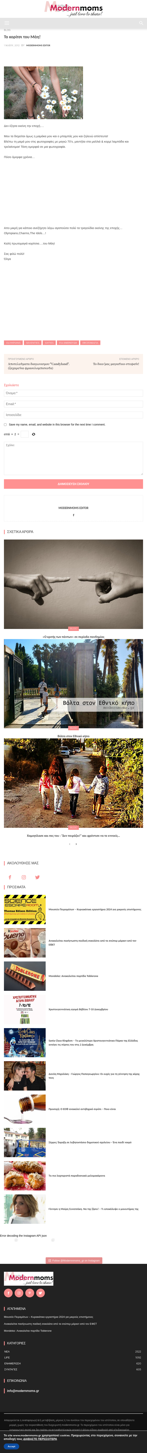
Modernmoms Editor (38, 45)
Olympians (13, 342)
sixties (49, 342)
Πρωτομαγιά (90, 342)
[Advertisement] (73, 192)
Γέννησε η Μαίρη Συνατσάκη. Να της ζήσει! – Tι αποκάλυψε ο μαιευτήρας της (94, 1209)
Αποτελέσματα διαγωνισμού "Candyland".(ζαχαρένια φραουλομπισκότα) (39, 366)
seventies (32, 342)
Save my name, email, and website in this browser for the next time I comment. (57, 424)
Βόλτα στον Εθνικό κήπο (74, 736)
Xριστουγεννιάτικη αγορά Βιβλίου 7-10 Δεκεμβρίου (78, 1009)
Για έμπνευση (68, 342)
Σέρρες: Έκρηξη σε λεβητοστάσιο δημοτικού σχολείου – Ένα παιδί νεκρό (90, 1142)
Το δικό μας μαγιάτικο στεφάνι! (116, 364)
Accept (11, 1446)
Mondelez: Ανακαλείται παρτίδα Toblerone (73, 976)
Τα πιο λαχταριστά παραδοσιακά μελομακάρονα (77, 1175)
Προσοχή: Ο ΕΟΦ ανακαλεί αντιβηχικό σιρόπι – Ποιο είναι (82, 1109)
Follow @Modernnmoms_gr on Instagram (74, 1260)
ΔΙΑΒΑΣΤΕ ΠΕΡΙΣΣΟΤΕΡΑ (40, 1439)
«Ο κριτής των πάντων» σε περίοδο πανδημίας (73, 637)
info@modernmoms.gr (23, 1391)
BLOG (73, 628)
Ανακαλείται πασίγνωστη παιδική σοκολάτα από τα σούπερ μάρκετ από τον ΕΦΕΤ (50, 1323)
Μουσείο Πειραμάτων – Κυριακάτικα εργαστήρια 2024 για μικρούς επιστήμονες (95, 909)
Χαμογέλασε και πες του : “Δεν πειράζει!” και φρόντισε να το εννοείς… (73, 836)
